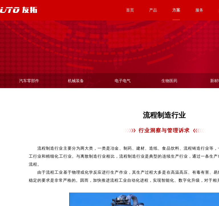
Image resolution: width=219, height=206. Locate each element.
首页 (130, 10)
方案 (176, 10)
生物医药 (169, 80)
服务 (199, 10)
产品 (153, 10)
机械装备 (76, 80)
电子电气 (123, 80)
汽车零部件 (29, 80)
